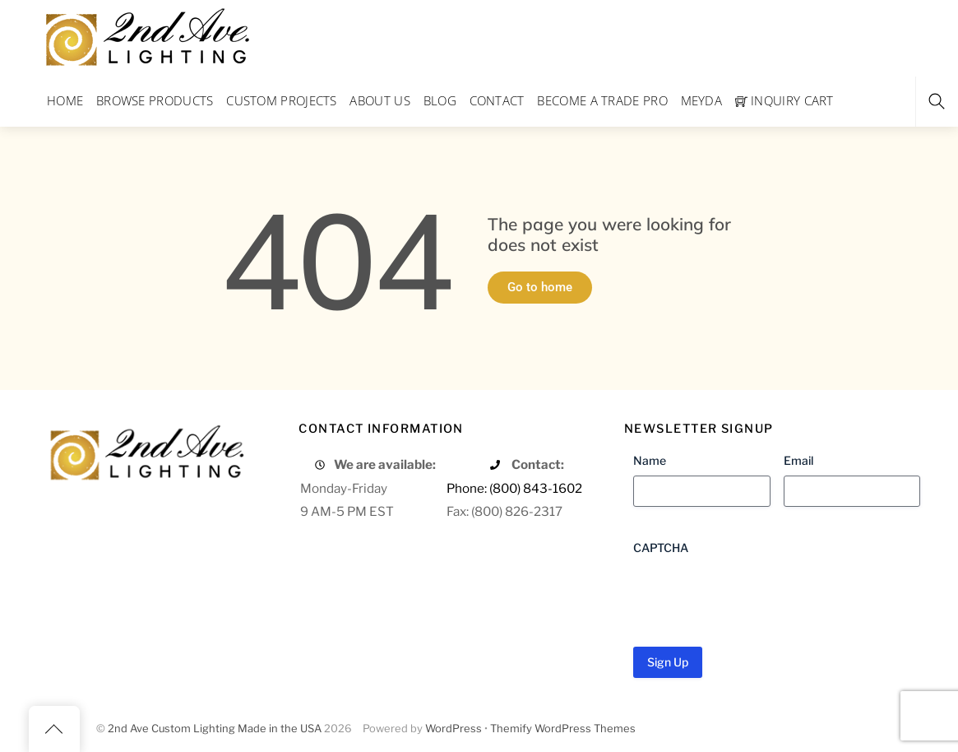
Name (649, 460)
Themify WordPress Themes (563, 728)
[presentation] (758, 595)
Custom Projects (281, 100)
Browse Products (155, 100)
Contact (497, 100)
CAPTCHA (660, 548)
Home (65, 100)
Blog (439, 100)
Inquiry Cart (784, 100)
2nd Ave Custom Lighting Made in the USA (215, 728)
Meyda (702, 100)
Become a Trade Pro (602, 100)
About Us (379, 100)
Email (798, 460)
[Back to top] (54, 729)
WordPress (453, 728)
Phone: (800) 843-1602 (514, 488)
